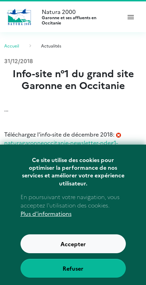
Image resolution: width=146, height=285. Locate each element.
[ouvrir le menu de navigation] (130, 17)
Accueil (11, 46)
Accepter (73, 251)
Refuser (73, 275)
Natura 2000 (78, 16)
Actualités (51, 46)
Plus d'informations (46, 220)
